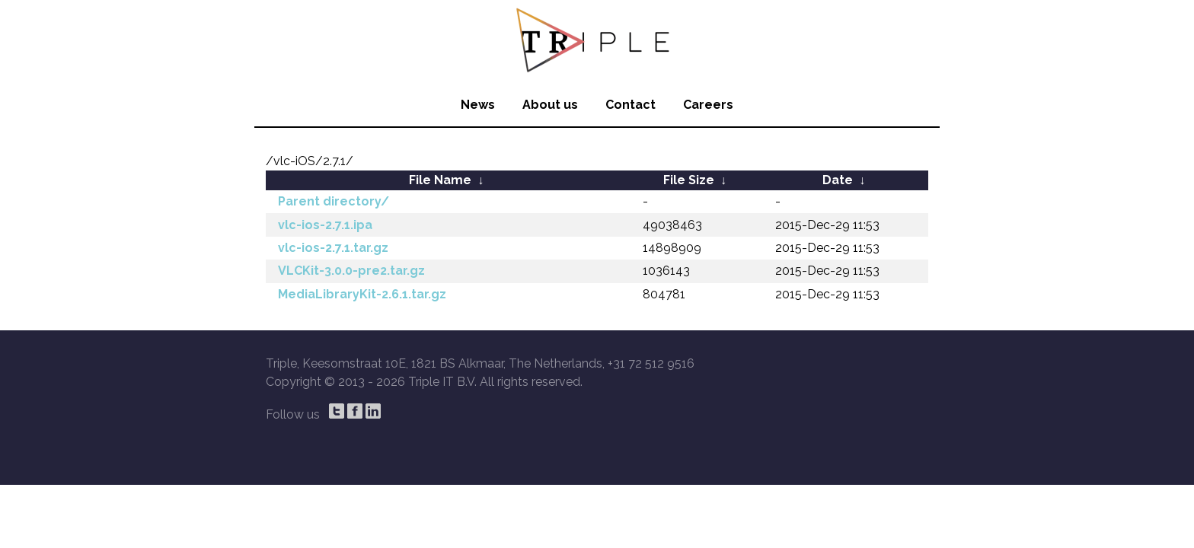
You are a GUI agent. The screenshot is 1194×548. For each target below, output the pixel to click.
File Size (688, 180)
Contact (630, 104)
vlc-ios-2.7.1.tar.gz (333, 248)
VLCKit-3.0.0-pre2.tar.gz (351, 270)
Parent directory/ (333, 201)
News (478, 104)
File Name (440, 180)
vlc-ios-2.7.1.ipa (325, 225)
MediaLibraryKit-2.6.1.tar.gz (362, 294)
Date (837, 180)
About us (550, 104)
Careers (708, 104)
